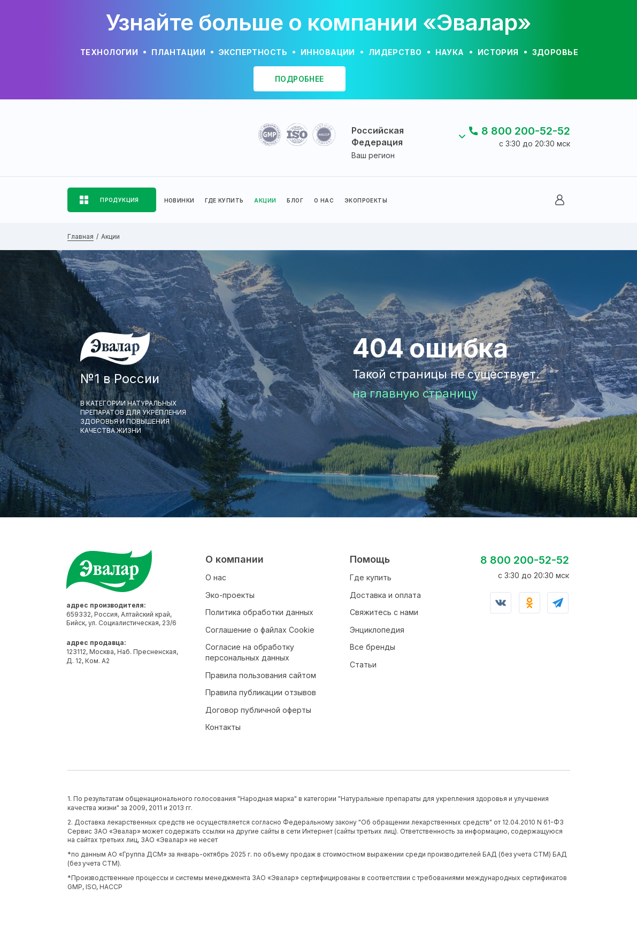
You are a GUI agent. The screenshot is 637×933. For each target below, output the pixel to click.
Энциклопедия (377, 629)
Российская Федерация (377, 136)
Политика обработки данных (259, 612)
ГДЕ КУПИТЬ (224, 200)
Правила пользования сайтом (260, 675)
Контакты (223, 727)
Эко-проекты (230, 595)
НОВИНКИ (179, 200)
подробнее (299, 78)
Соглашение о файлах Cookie (259, 629)
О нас (215, 577)
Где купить (371, 577)
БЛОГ (295, 200)
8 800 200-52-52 (525, 131)
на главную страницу (415, 393)
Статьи (363, 664)
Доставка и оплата (385, 595)
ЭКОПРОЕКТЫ (365, 200)
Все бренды (372, 646)
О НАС (324, 200)
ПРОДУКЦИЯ (119, 200)
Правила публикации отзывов (260, 692)
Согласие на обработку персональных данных (249, 652)
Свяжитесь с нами (384, 612)
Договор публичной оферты (258, 709)
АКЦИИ (265, 200)
